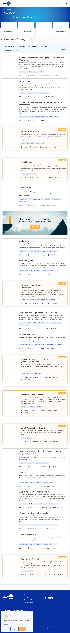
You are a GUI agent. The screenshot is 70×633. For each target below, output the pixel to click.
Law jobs (9, 9)
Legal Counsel (27, 162)
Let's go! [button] (35, 226)
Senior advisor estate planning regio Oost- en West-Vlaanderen (42, 58)
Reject (15, 629)
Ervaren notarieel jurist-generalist (33, 513)
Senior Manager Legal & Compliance (31, 286)
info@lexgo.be (49, 595)
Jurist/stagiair (25, 187)
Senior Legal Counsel (30, 131)
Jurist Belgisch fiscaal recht (33, 428)
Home (3, 9)
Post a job (27, 597)
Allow (22, 629)
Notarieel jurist (25, 81)
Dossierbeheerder (27, 334)
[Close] (31, 612)
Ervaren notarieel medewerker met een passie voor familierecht (41, 103)
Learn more (6, 624)
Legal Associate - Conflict (32, 395)
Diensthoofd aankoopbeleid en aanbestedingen (40, 451)
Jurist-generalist (26, 241)
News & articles (28, 600)
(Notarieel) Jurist (27, 260)
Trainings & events (29, 602)
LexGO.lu (47, 628)
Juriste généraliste (27, 534)
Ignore (7, 629)
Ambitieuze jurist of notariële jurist (34, 492)
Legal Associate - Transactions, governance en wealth (34, 360)
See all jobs (27, 595)
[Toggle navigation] (66, 3)
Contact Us (40, 628)
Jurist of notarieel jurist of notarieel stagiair (38, 313)
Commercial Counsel (30, 559)
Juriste (22, 472)
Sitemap (34, 628)
